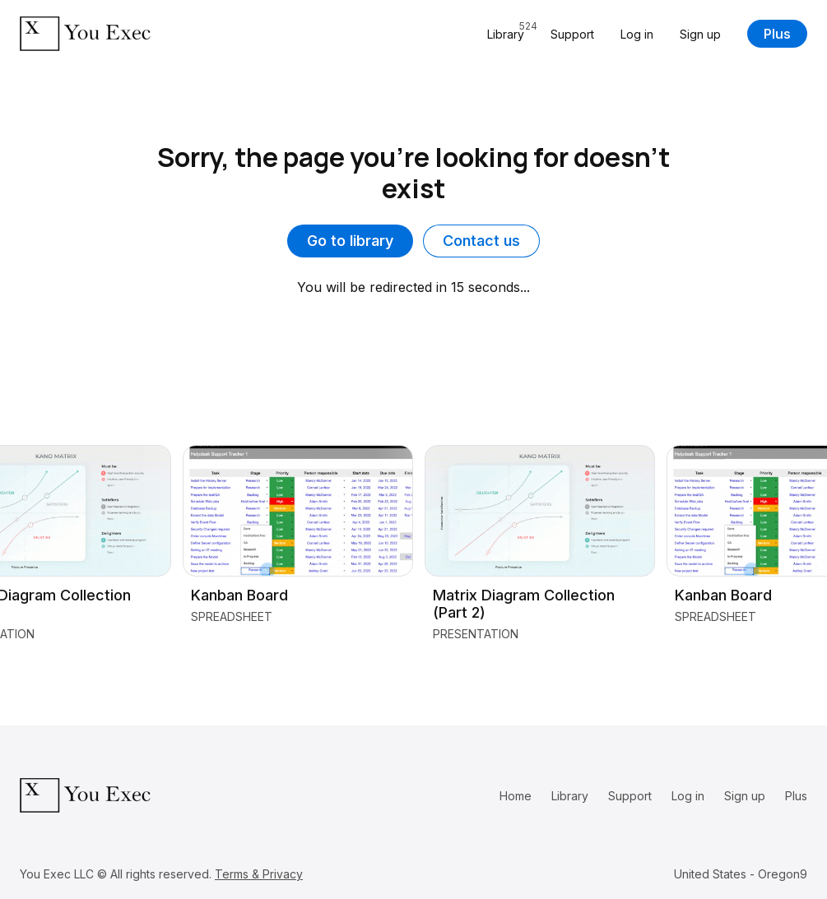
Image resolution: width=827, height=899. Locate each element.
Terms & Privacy (259, 874)
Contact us (481, 240)
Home (515, 796)
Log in (636, 34)
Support (572, 34)
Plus (777, 33)
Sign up (700, 34)
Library (569, 796)
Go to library (350, 240)
